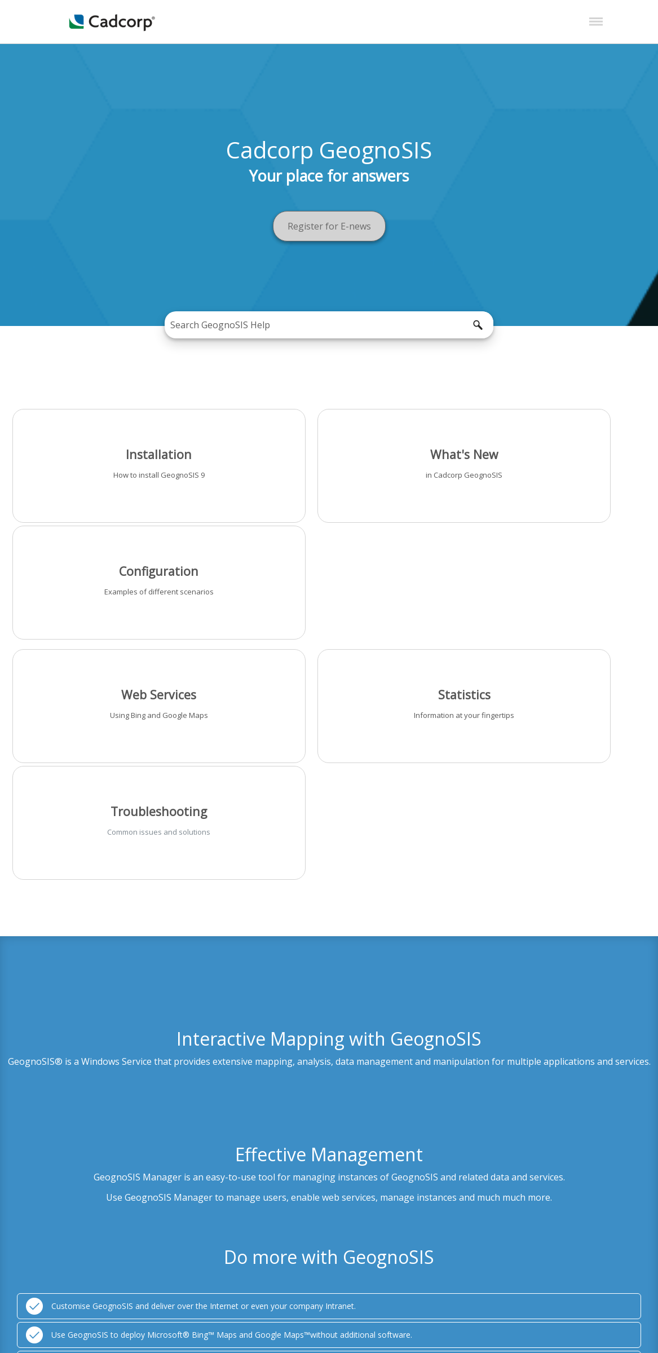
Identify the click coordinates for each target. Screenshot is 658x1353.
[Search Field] (329, 324)
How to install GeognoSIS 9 (111, 472)
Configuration (546, 452)
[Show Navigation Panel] (596, 22)
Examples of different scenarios (546, 472)
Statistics (329, 572)
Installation (112, 452)
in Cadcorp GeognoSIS (328, 472)
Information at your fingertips (329, 593)
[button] (477, 324)
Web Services (112, 572)
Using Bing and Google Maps (112, 593)
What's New (329, 452)
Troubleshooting (546, 572)
